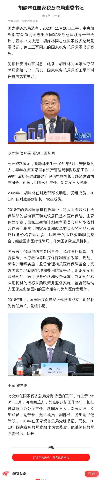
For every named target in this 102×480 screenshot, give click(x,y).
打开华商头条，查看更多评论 (51, 457)
